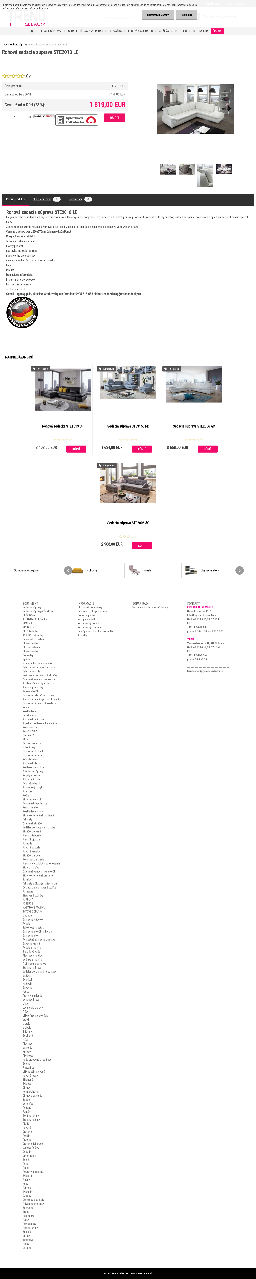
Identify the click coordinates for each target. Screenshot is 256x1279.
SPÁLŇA (164, 31)
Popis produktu (15, 199)
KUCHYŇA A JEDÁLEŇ (140, 31)
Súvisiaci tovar (47, 199)
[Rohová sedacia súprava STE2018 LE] (195, 109)
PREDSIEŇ (181, 31)
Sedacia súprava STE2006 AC (194, 426)
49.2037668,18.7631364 (206, 647)
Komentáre (80, 199)
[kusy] (15, 116)
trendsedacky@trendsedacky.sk (205, 671)
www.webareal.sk (142, 1273)
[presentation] (161, 109)
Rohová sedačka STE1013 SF (62, 426)
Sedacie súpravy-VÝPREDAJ (85, 31)
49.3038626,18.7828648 (206, 619)
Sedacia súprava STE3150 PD (128, 426)
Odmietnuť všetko (158, 15)
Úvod (5, 44)
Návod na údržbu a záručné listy (150, 607)
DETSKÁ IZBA (201, 31)
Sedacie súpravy (51, 31)
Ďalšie (217, 31)
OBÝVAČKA (115, 31)
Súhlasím (186, 15)
